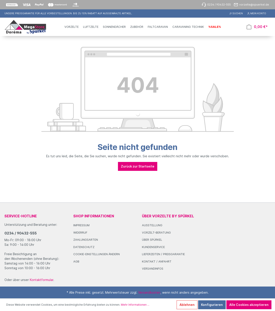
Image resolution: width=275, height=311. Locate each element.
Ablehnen (187, 305)
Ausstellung (152, 225)
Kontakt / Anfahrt (156, 261)
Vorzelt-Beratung (156, 232)
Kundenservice (153, 247)
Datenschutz (83, 247)
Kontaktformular (41, 280)
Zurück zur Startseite (137, 166)
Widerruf (80, 232)
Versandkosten (149, 292)
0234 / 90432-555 (20, 233)
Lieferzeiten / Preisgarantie (163, 254)
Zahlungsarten (85, 239)
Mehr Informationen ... (135, 304)
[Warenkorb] (257, 26)
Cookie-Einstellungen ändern (96, 254)
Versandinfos (152, 268)
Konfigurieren (212, 305)
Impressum (81, 225)
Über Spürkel (152, 239)
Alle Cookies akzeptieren (249, 305)
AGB (76, 261)
